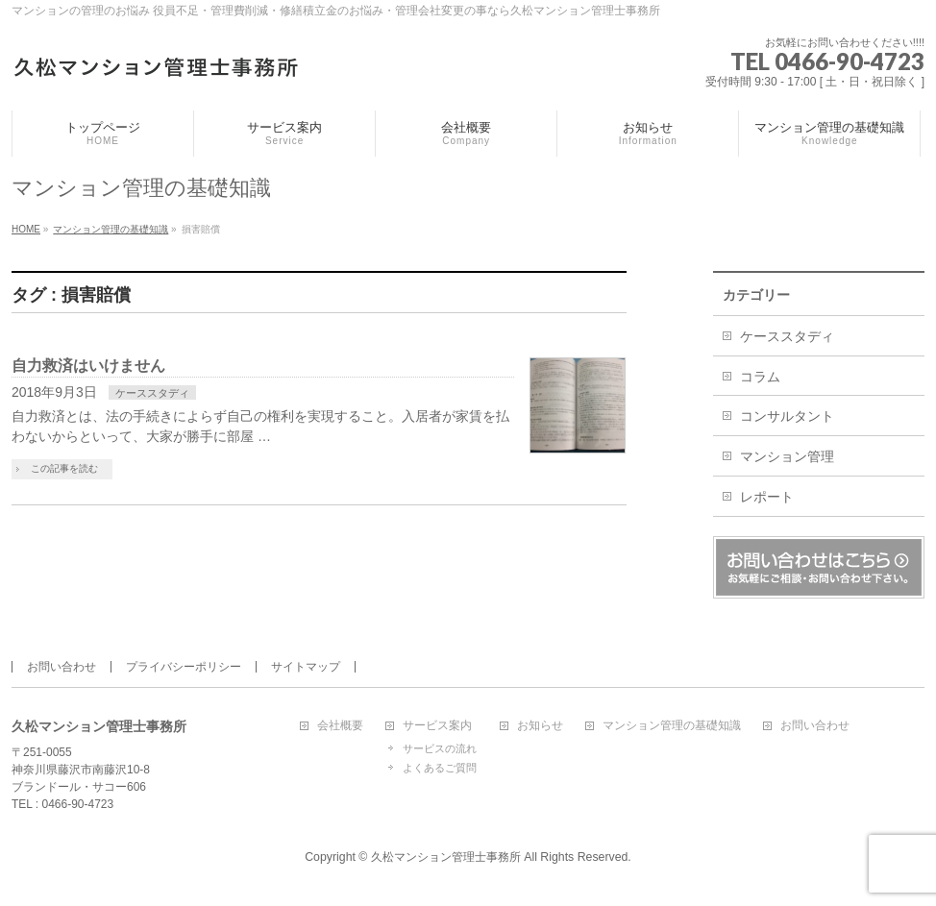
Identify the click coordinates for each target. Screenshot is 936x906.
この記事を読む (64, 468)
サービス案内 (437, 726)
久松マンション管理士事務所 (446, 857)
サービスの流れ (440, 748)
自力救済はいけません (88, 365)
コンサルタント (787, 416)
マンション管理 (787, 456)
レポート (767, 496)
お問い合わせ (61, 666)
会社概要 (340, 726)
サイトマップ (305, 666)
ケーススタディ (152, 393)
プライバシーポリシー (183, 666)
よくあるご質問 (440, 767)
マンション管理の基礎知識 (672, 726)
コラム (760, 376)
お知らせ (540, 726)
